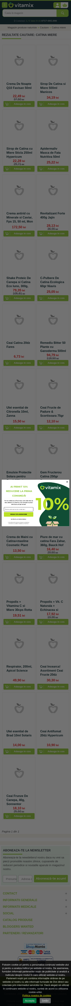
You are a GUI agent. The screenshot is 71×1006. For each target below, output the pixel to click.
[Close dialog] (67, 481)
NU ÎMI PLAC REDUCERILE (18, 519)
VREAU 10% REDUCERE (18, 514)
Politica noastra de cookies (36, 995)
